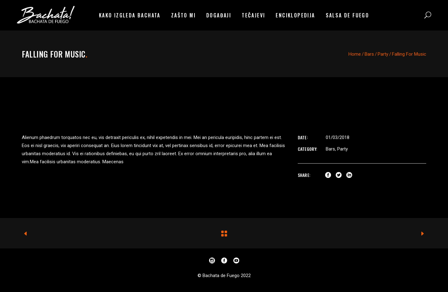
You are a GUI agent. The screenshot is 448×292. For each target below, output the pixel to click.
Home (354, 54)
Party (383, 54)
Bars (369, 54)
